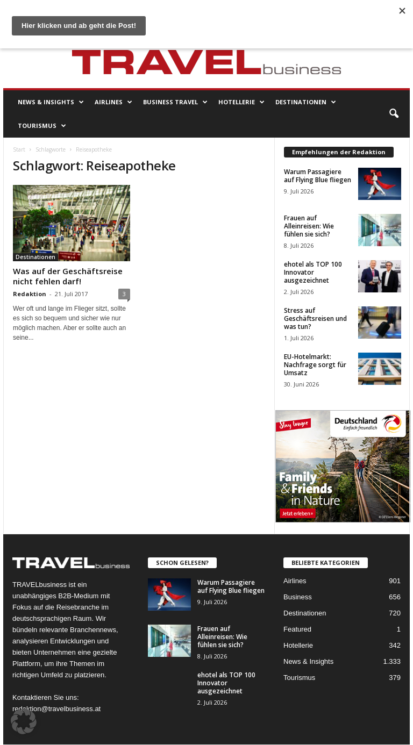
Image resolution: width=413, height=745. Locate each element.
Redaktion (29, 294)
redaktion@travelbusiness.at (56, 709)
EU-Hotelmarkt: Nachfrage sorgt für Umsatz (315, 364)
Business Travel (175, 102)
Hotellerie (241, 102)
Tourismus (42, 126)
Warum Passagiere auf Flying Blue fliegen (317, 175)
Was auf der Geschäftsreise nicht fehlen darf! (68, 276)
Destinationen (305, 102)
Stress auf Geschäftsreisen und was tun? (315, 318)
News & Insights (51, 102)
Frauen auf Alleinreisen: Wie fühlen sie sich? (309, 226)
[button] (393, 114)
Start (19, 149)
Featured (297, 629)
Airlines (113, 102)
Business (297, 597)
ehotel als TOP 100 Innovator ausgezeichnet (313, 272)
